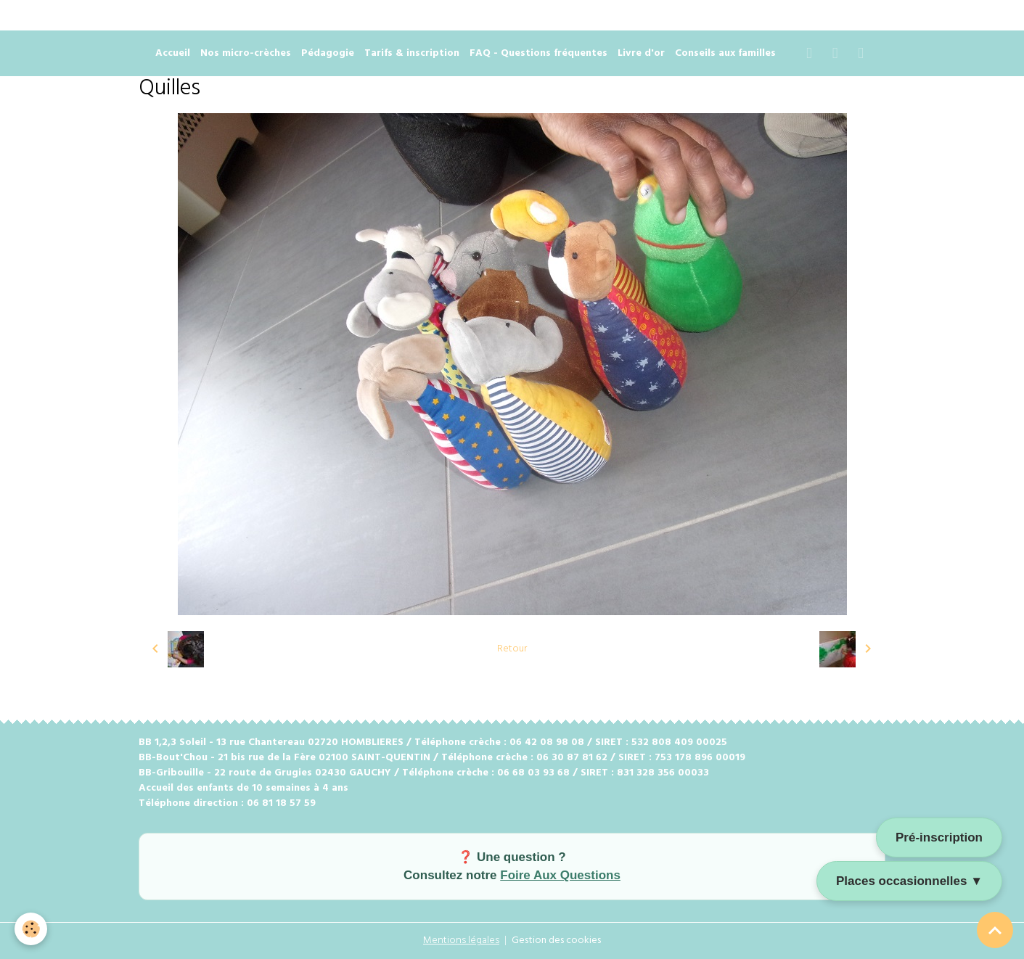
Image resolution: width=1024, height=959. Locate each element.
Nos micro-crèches (245, 53)
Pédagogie (327, 53)
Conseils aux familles (725, 53)
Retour (512, 649)
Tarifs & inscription (411, 53)
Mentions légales (461, 940)
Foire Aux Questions (560, 875)
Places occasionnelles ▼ (909, 881)
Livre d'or (641, 53)
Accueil (172, 53)
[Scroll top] (995, 930)
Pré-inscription (939, 837)
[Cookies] (31, 929)
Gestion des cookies (556, 940)
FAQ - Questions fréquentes (538, 53)
